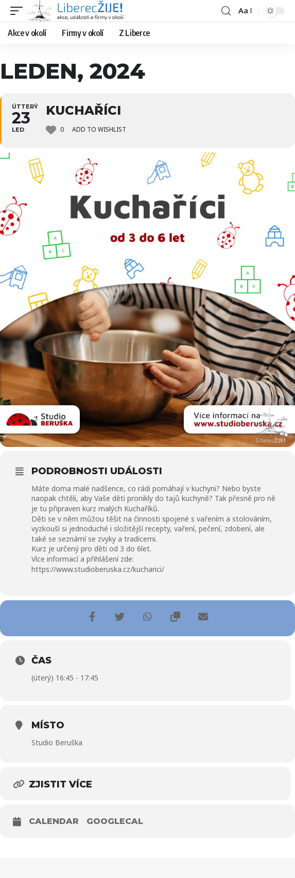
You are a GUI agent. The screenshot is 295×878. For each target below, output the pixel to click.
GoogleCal (114, 821)
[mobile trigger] (19, 11)
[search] (226, 11)
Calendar (54, 821)
